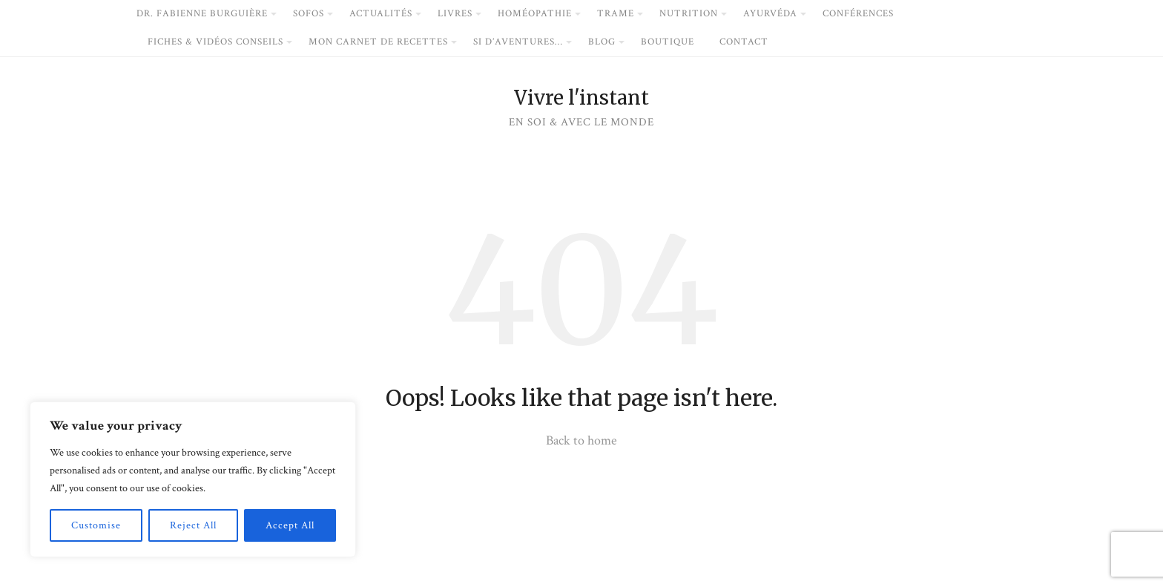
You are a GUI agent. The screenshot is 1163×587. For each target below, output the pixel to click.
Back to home (581, 440)
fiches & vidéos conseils (215, 42)
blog (602, 42)
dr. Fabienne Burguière (202, 13)
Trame (615, 13)
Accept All (290, 525)
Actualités (380, 13)
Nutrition (688, 13)
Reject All (193, 525)
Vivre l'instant (581, 98)
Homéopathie (535, 13)
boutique (667, 42)
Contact (743, 42)
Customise (96, 525)
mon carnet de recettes (378, 42)
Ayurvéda (770, 13)
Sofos (308, 13)
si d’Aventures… (518, 42)
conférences (858, 13)
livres (455, 13)
